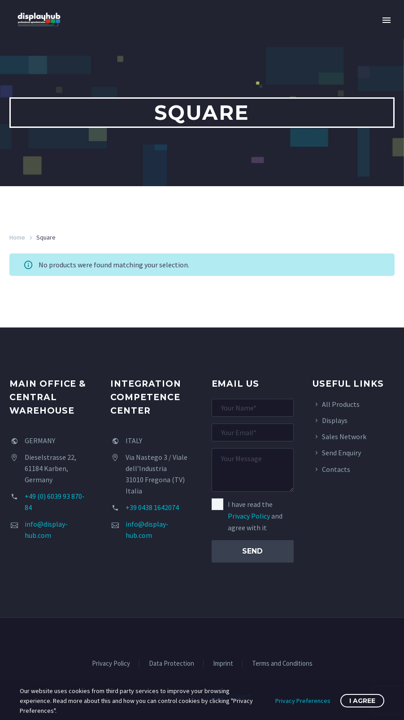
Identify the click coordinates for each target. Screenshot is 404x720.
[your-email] (253, 432)
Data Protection (171, 663)
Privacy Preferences (302, 701)
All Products (341, 404)
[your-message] (253, 470)
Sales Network (344, 436)
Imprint (223, 663)
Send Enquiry (341, 452)
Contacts (336, 469)
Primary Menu (386, 20)
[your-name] (253, 408)
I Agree (362, 701)
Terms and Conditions (282, 663)
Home (17, 237)
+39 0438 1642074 (152, 507)
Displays (335, 420)
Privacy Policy (249, 515)
